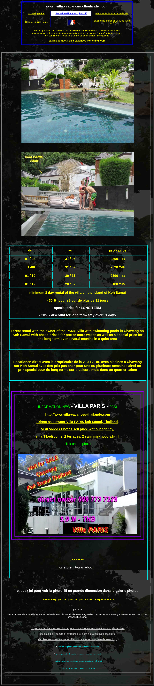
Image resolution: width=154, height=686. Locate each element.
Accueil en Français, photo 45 (71, 13)
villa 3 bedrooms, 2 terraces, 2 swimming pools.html (77, 436)
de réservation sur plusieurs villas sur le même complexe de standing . (77, 639)
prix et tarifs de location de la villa (111, 13)
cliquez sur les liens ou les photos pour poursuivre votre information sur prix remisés (77, 628)
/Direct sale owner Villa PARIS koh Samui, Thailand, (77, 422)
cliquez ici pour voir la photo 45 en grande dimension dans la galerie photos (77, 591)
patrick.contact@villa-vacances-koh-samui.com (77, 40)
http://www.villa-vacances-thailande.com (77, 414)
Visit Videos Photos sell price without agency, (77, 429)
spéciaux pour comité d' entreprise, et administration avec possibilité (78, 634)
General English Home (36, 22)
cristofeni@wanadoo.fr (77, 567)
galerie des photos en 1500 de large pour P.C (112, 22)
